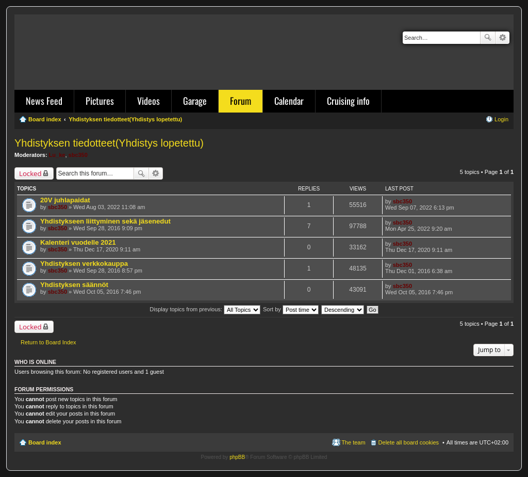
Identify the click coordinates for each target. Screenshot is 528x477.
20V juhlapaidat (65, 200)
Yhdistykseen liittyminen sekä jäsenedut (105, 221)
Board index (44, 442)
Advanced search (502, 37)
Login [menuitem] (501, 119)
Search (488, 37)
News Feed (44, 100)
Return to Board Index (48, 342)
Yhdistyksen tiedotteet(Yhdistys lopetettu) (109, 143)
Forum (240, 100)
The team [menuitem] (353, 442)
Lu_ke (57, 155)
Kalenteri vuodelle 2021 (78, 242)
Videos (148, 100)
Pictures (100, 100)
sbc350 (78, 155)
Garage (195, 100)
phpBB (237, 457)
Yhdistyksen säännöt (74, 285)
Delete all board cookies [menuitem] (408, 442)
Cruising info (348, 100)
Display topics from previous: (205, 309)
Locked (30, 173)
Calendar (289, 100)
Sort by (291, 309)
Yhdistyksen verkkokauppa (84, 263)
